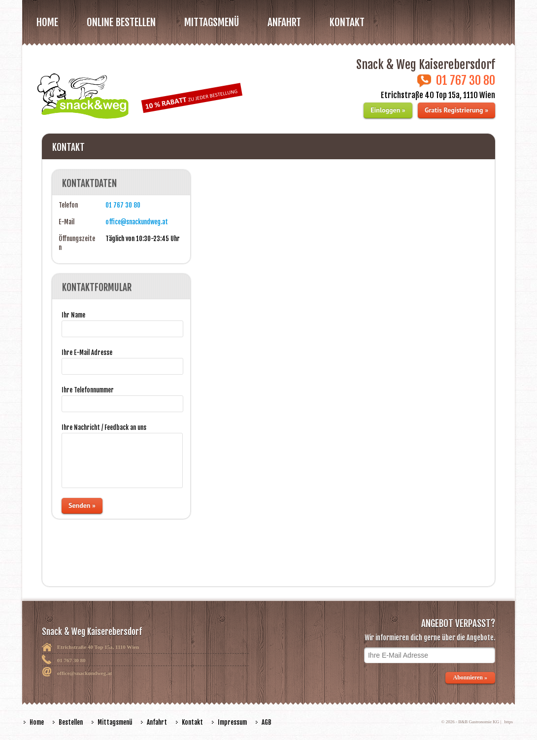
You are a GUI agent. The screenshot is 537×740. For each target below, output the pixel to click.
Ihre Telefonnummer (88, 390)
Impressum (232, 722)
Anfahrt (284, 22)
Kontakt (347, 22)
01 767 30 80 (122, 205)
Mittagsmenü (115, 722)
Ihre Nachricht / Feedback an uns (104, 427)
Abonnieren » (470, 677)
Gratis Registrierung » (456, 110)
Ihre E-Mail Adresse (87, 352)
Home (47, 22)
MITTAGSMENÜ (211, 22)
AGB (266, 722)
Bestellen (71, 722)
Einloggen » (387, 110)
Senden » (82, 505)
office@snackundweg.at (136, 222)
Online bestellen (121, 22)
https (508, 721)
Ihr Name (73, 315)
